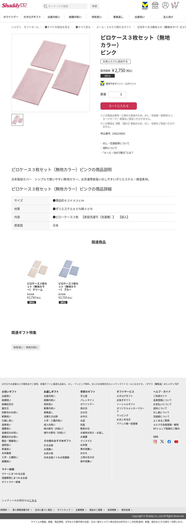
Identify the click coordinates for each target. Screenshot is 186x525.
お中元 (83, 416)
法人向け (168, 17)
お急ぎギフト (124, 400)
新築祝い (6, 416)
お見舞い (48, 449)
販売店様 (126, 510)
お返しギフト (51, 391)
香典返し (118, 17)
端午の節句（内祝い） (55, 433)
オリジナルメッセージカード (130, 409)
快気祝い (97, 17)
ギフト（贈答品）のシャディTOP (163, 384)
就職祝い (6, 461)
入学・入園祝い (10, 457)
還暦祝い (6, 428)
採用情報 (112, 510)
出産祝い (140, 17)
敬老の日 (85, 428)
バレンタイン (87, 400)
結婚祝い (6, 400)
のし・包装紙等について (116, 143)
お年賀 (83, 445)
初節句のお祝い (10, 412)
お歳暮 (83, 437)
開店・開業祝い (10, 441)
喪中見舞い (86, 461)
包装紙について (161, 416)
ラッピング (122, 415)
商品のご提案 (95, 510)
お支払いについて (162, 404)
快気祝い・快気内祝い (25, 347)
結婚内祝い (75, 17)
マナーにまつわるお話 (13, 474)
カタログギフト (32, 17)
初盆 (82, 425)
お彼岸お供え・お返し (92, 433)
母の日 (83, 408)
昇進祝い (6, 449)
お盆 (82, 420)
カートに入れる (119, 106)
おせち (83, 453)
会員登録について (162, 400)
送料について (110, 148)
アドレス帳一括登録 (127, 423)
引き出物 (48, 445)
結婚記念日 (7, 404)
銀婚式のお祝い (10, 437)
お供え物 (48, 453)
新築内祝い (49, 408)
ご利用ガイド (160, 396)
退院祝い (6, 445)
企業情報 (80, 510)
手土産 (83, 396)
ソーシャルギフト (126, 404)
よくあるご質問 (161, 420)
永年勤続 (6, 453)
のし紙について (161, 412)
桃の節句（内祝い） (54, 428)
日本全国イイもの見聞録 (56, 457)
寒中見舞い (86, 449)
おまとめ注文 (124, 419)
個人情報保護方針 (21, 510)
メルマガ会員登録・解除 (166, 425)
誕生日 (5, 408)
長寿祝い (6, 425)
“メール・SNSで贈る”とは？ (118, 153)
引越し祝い (7, 420)
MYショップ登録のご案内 (166, 428)
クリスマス (86, 441)
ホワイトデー (10, 17)
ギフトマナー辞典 (11, 482)
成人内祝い (49, 425)
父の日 (83, 412)
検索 (94, 6)
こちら (33, 500)
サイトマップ (63, 510)
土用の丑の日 (87, 457)
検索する (45, 6)
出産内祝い (54, 17)
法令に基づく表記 (43, 510)
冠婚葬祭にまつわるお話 (14, 478)
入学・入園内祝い (53, 420)
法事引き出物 (51, 416)
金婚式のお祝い (10, 433)
